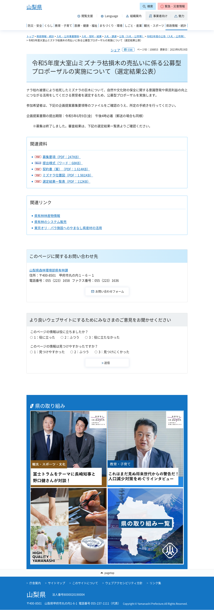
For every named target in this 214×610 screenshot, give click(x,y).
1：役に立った (44, 337)
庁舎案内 (35, 583)
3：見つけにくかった (114, 351)
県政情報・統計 (45, 36)
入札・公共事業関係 (68, 36)
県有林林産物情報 (47, 215)
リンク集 (155, 583)
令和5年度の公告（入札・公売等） (166, 36)
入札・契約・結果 (92, 36)
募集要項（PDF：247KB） (62, 157)
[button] (173, 6)
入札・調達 (110, 36)
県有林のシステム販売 (50, 221)
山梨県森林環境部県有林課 (48, 270)
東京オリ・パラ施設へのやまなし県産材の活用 (68, 227)
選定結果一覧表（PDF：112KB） (66, 181)
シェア (115, 50)
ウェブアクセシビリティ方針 (123, 583)
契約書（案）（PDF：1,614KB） (66, 169)
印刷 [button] (130, 49)
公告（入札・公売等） (131, 36)
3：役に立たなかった (104, 337)
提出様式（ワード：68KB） (63, 163)
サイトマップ (56, 583)
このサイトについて (85, 583)
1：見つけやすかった (49, 351)
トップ (30, 36)
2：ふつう (72, 337)
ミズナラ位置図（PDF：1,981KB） (68, 175)
